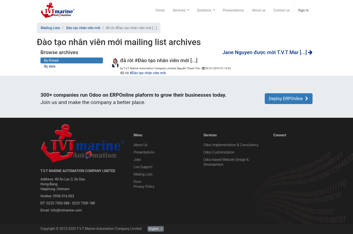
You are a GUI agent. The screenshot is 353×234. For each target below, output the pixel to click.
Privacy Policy (144, 186)
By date (49, 66)
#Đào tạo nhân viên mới (148, 73)
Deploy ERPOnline (288, 98)
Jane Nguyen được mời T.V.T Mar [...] (267, 52)
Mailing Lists (50, 28)
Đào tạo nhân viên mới (83, 28)
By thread (51, 60)
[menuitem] (160, 10)
